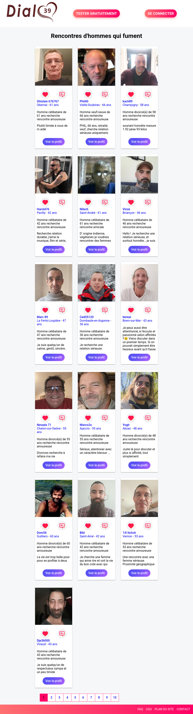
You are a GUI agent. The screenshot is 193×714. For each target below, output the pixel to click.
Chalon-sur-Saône (49, 428)
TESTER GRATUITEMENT (96, 13)
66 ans (106, 105)
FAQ (140, 709)
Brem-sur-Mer (132, 320)
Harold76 (43, 209)
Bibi (82, 533)
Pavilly (41, 213)
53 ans (139, 536)
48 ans (137, 428)
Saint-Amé (87, 536)
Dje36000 (43, 640)
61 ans (54, 105)
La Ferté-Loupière (48, 320)
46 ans (141, 213)
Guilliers (42, 536)
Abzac (127, 428)
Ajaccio (85, 428)
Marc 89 (42, 317)
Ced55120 (87, 317)
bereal (127, 317)
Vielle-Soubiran (90, 105)
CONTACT (183, 709)
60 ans (54, 536)
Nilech (84, 209)
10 (114, 697)
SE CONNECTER (161, 13)
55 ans (96, 428)
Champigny (130, 105)
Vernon (127, 536)
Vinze (126, 209)
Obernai (42, 105)
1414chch (129, 533)
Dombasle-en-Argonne (95, 320)
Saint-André (87, 213)
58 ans (144, 105)
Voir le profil (53, 141)
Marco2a (86, 425)
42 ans (52, 213)
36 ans (84, 324)
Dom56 (42, 533)
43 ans (147, 320)
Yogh (126, 425)
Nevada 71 (44, 425)
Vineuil (41, 644)
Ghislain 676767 (48, 101)
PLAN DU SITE (164, 709)
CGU (149, 709)
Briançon (129, 213)
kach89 (127, 101)
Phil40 (84, 101)
